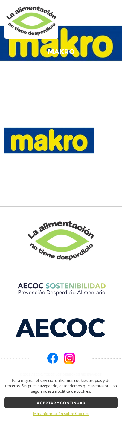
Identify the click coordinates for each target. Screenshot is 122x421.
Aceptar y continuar (61, 403)
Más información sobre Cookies (61, 413)
